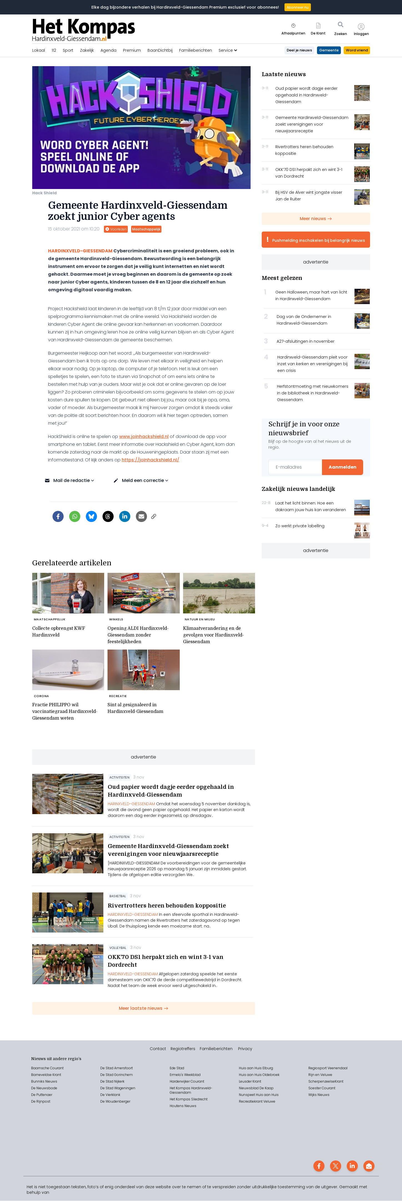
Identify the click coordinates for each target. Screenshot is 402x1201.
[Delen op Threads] (108, 516)
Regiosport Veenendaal (328, 1068)
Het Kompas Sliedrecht (189, 1099)
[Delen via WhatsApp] (74, 516)
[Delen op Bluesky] (91, 516)
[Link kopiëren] (153, 516)
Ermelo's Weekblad (185, 1075)
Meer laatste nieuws (143, 1008)
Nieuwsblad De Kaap (256, 1088)
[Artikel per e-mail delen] (141, 516)
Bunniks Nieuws (44, 1081)
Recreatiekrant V (252, 1101)
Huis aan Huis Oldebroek (259, 1075)
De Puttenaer (41, 1095)
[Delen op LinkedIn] (124, 516)
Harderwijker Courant (187, 1081)
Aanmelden (342, 467)
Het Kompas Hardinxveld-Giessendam (191, 1090)
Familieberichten (216, 1049)
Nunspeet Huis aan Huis (259, 1095)
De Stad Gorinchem (116, 1075)
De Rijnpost (40, 1101)
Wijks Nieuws (318, 1095)
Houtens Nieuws (183, 1106)
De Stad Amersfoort (116, 1068)
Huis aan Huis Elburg (256, 1068)
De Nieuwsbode (44, 1088)
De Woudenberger (115, 1101)
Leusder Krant (250, 1081)
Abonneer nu (298, 7)
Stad (109, 1088)
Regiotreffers (183, 1049)
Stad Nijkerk (115, 1081)
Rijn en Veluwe (320, 1075)
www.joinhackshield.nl (144, 436)
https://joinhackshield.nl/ (150, 460)
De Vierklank (110, 1095)
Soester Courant (321, 1088)
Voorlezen (116, 229)
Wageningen (124, 1088)
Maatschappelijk (146, 229)
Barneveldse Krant (46, 1075)
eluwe (270, 1101)
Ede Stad (177, 1068)
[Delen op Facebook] (58, 516)
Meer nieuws (316, 219)
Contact (158, 1049)
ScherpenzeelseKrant (325, 1081)
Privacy (245, 1049)
